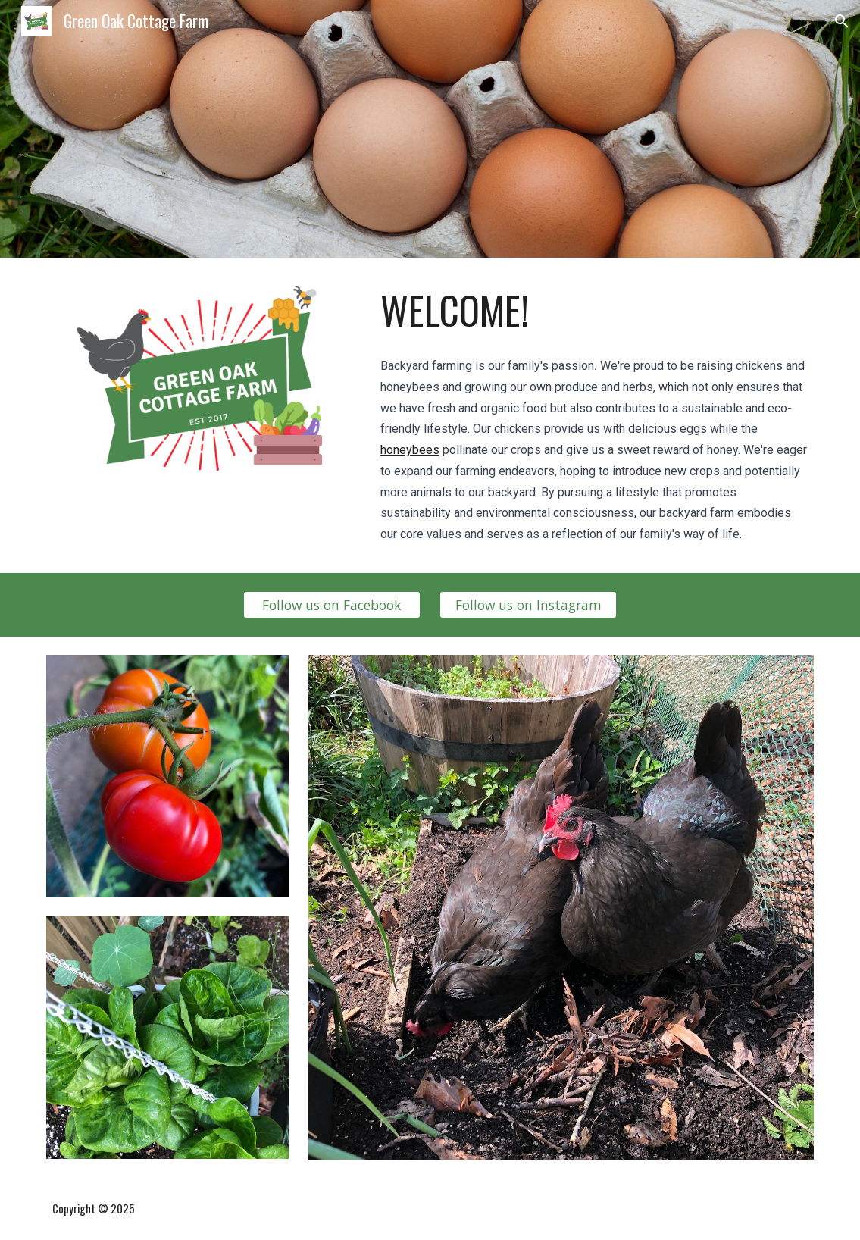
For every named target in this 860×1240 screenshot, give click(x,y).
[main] (594, 310)
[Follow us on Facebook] (332, 604)
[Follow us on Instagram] (528, 604)
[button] (842, 21)
